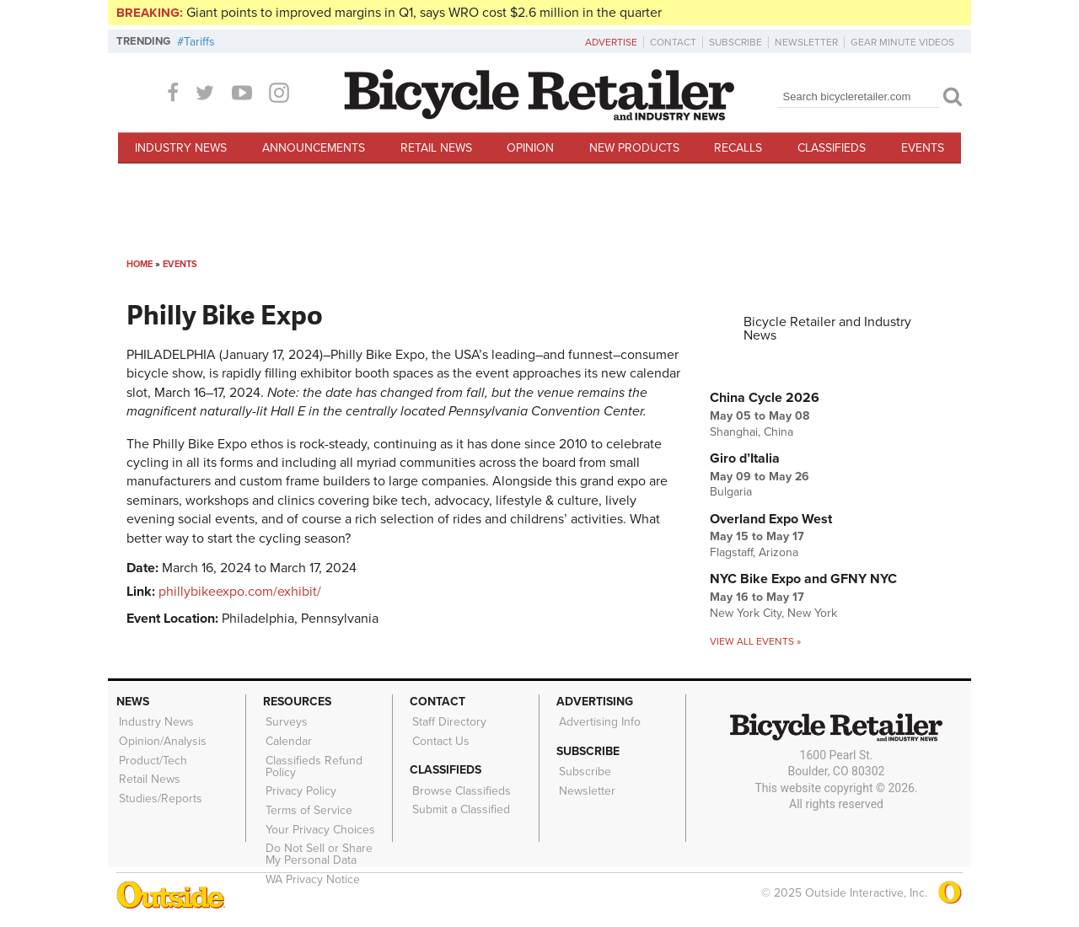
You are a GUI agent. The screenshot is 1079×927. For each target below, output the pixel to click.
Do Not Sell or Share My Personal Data (326, 844)
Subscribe (735, 42)
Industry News (181, 148)
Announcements (313, 148)
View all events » (755, 641)
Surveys (285, 721)
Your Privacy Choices (318, 821)
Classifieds (831, 148)
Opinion (530, 148)
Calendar (287, 739)
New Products (634, 148)
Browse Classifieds (460, 787)
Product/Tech (151, 757)
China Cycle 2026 (764, 397)
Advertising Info (598, 721)
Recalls (738, 148)
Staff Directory (448, 721)
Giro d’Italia (745, 458)
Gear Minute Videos (902, 42)
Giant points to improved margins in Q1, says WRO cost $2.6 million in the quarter (424, 12)
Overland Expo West (771, 519)
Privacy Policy (299, 785)
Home (139, 264)
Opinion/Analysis (161, 739)
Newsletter (806, 42)
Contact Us (439, 739)
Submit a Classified (459, 804)
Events (922, 148)
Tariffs (199, 42)
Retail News (436, 148)
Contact (673, 42)
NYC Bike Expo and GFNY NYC (803, 579)
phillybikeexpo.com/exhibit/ (239, 591)
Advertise (611, 42)
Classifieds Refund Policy (312, 762)
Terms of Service (307, 803)
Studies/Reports (159, 791)
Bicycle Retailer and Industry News (827, 328)
